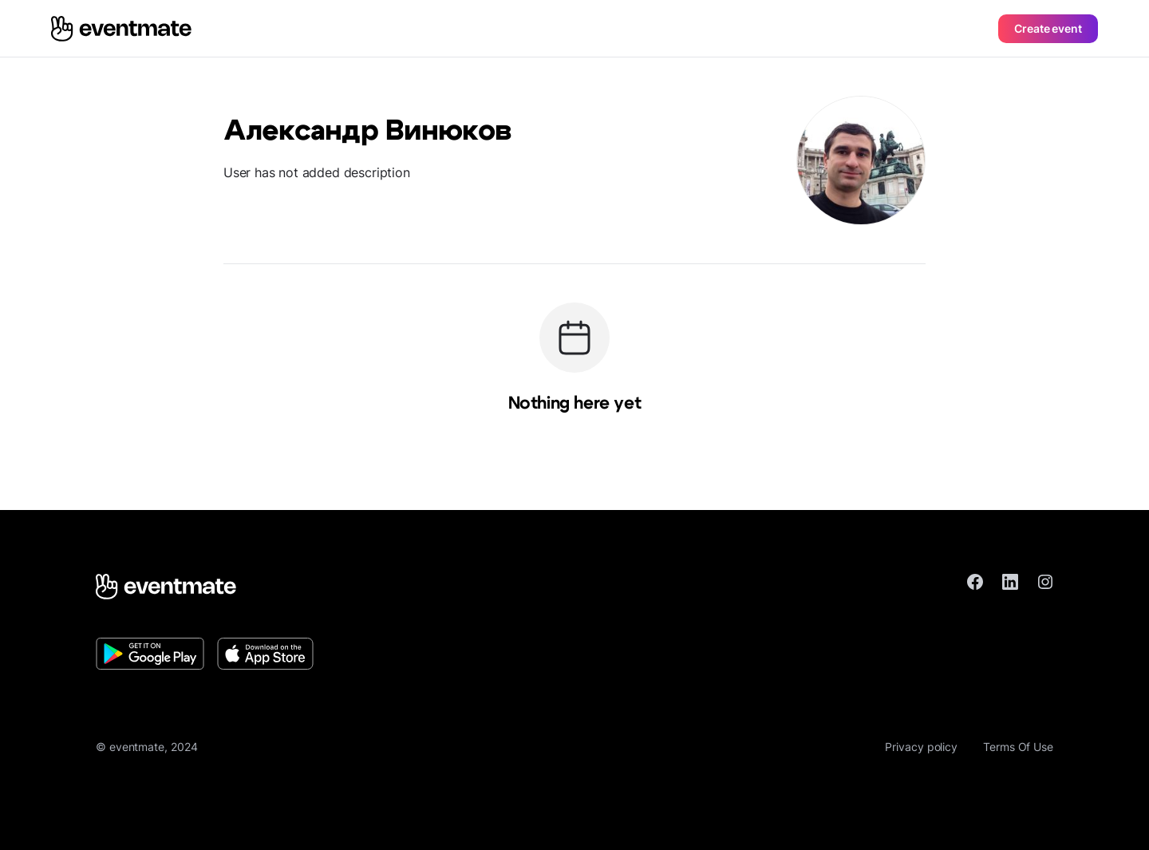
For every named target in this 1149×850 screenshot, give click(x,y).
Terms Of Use (1018, 746)
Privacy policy (921, 746)
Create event (1048, 28)
